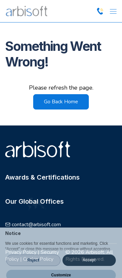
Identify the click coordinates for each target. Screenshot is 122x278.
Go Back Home (61, 101)
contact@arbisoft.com (36, 224)
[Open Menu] (113, 11)
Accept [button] (89, 266)
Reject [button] (33, 266)
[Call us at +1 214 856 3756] (100, 11)
